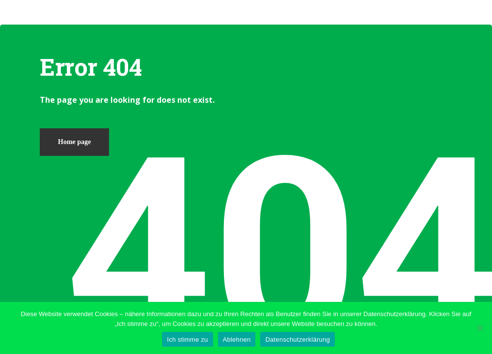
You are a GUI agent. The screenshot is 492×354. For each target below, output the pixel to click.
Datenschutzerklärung (297, 339)
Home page (74, 142)
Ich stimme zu (187, 339)
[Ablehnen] (480, 328)
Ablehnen (237, 339)
